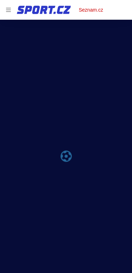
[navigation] (8, 9)
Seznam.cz (91, 10)
